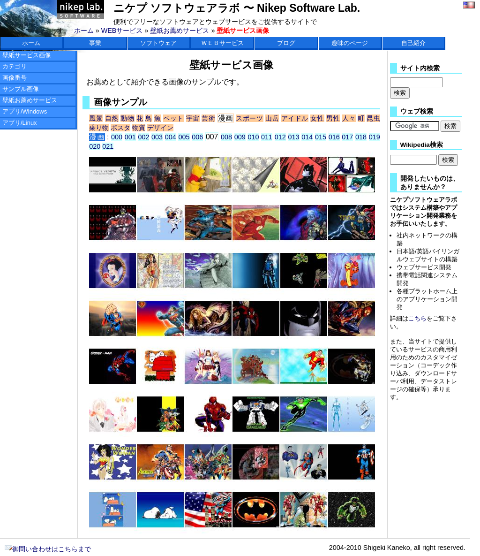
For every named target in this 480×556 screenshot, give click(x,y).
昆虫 (373, 118)
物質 (138, 127)
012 (280, 137)
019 (374, 137)
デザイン (160, 127)
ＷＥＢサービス (222, 42)
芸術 (208, 118)
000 (116, 137)
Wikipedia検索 (421, 144)
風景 (96, 118)
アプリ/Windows (24, 111)
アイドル (294, 118)
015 (320, 137)
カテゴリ (14, 66)
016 (334, 137)
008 (226, 137)
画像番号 (14, 77)
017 (347, 137)
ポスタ (120, 127)
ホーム (84, 30)
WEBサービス (122, 30)
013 (294, 137)
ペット (173, 118)
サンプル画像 (20, 88)
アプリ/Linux (19, 122)
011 (266, 137)
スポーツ (249, 118)
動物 (127, 118)
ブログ (286, 42)
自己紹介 (413, 42)
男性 (333, 118)
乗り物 (99, 127)
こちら (417, 318)
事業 (95, 42)
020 (94, 146)
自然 (112, 118)
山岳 (272, 118)
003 (157, 137)
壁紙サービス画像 (26, 55)
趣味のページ (349, 42)
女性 (317, 118)
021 (107, 146)
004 (170, 137)
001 (130, 137)
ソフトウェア (158, 42)
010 (253, 137)
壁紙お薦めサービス (179, 30)
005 (183, 137)
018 (361, 137)
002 (143, 137)
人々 (349, 118)
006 (197, 137)
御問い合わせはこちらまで (48, 549)
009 (240, 137)
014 (307, 137)
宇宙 (193, 118)
